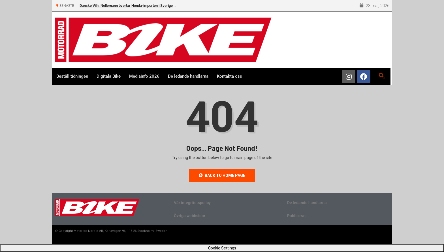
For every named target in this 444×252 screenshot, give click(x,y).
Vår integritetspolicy (192, 202)
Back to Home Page (222, 175)
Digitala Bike (109, 76)
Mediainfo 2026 (144, 76)
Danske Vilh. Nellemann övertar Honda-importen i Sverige (126, 5)
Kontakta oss (229, 76)
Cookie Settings (222, 248)
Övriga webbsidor (189, 215)
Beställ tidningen (72, 76)
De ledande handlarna (188, 76)
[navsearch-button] (382, 76)
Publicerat (296, 215)
